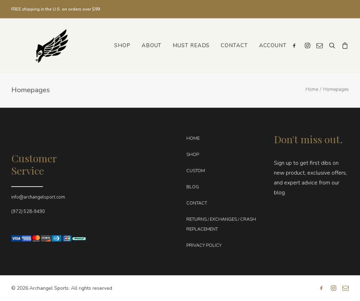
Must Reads (191, 45)
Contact (234, 45)
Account (273, 45)
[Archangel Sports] (44, 45)
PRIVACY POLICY (203, 245)
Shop (122, 45)
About (152, 45)
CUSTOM (195, 171)
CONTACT (196, 203)
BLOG (192, 187)
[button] (296, 45)
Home (312, 89)
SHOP (192, 154)
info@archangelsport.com (38, 197)
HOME (193, 138)
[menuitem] (122, 45)
